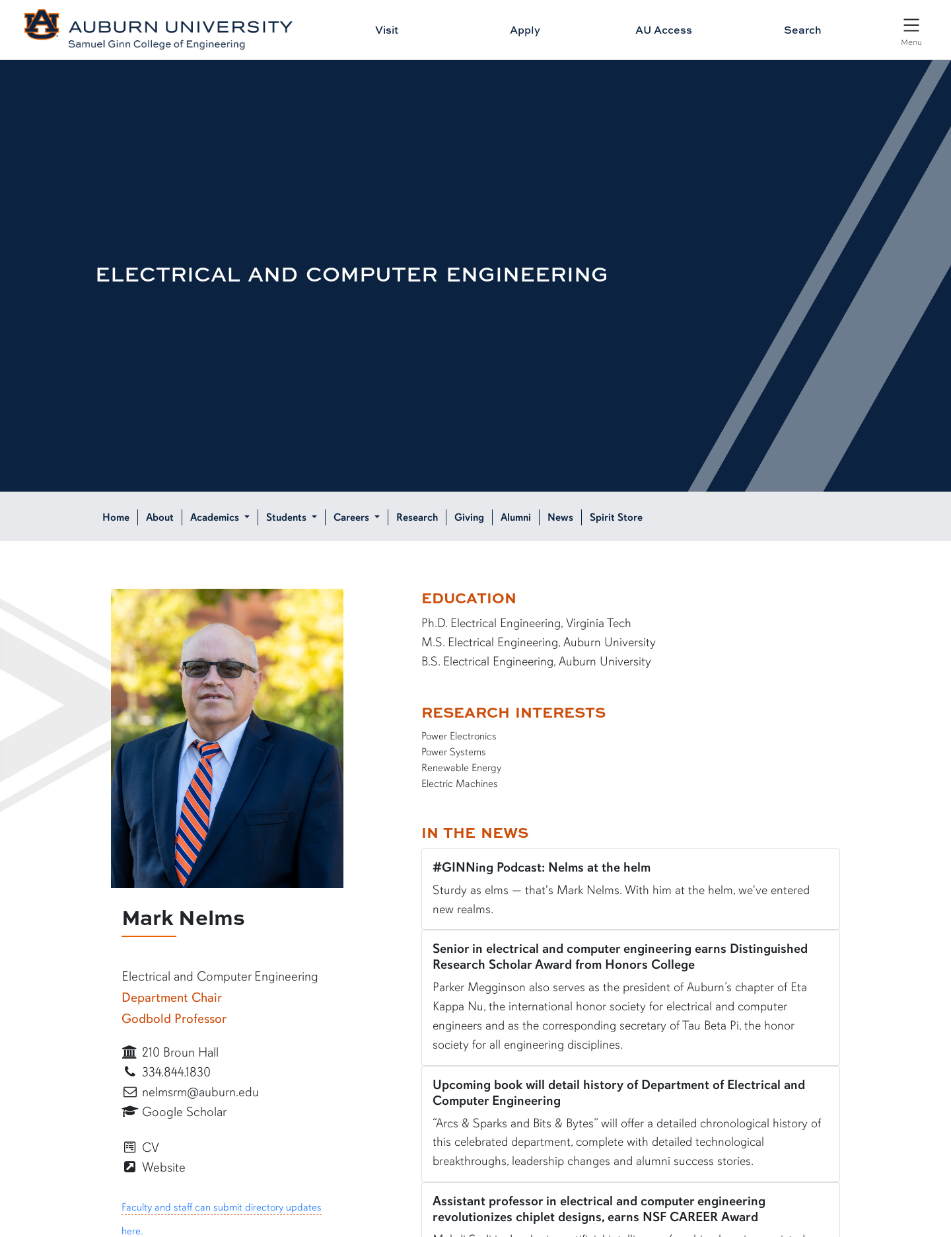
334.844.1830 (166, 1072)
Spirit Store (616, 517)
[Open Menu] (911, 31)
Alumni (516, 517)
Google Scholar (174, 1112)
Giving (469, 517)
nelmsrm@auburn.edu (190, 1092)
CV (140, 1147)
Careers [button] (353, 517)
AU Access (663, 29)
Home (115, 517)
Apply (525, 29)
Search (803, 29)
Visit (386, 29)
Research (417, 517)
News (560, 517)
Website (154, 1167)
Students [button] (287, 517)
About (160, 517)
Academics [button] (216, 517)
